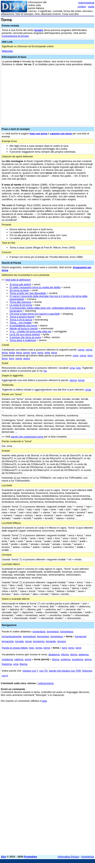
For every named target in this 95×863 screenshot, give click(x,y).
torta (47, 352)
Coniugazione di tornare (15, 35)
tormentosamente (12, 636)
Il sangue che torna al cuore (25, 337)
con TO (43, 670)
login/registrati (86, 2)
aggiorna (84, 654)
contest (82, 6)
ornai (88, 389)
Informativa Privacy (68, 856)
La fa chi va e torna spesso (25, 334)
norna (89, 349)
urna (15, 664)
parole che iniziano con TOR (65, 670)
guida (91, 6)
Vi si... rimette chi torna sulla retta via (30, 331)
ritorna (55, 659)
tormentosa (66, 631)
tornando (51, 641)
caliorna (18, 659)
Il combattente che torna (23, 325)
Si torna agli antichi (20, 284)
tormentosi (43, 636)
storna (73, 380)
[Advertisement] (47, 804)
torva (54, 352)
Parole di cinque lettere (15, 647)
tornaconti (80, 636)
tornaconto (8, 641)
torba (12, 352)
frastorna (7, 664)
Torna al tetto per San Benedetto (28, 293)
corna (81, 349)
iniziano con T (30, 670)
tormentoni (53, 631)
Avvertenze (87, 856)
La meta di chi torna (21, 304)
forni (90, 355)
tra (45, 370)
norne (18, 358)
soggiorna (7, 659)
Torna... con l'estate (20, 322)
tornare (38, 30)
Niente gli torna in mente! (24, 328)
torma (26, 352)
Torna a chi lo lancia (21, 319)
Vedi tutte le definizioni (17, 279)
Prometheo (30, 856)
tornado (19, 641)
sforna (73, 654)
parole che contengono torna (27, 436)
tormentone (39, 631)
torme (46, 647)
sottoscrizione (46, 683)
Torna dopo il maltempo (23, 340)
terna (5, 352)
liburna (23, 664)
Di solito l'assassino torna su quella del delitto (35, 287)
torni (33, 352)
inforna (65, 654)
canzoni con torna (61, 133)
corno (83, 355)
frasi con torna (38, 133)
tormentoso (56, 636)
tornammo (39, 641)
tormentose (29, 636)
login (44, 700)
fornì (11, 358)
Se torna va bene (19, 290)
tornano (61, 641)
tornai (81, 380)
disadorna (53, 654)
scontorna (77, 659)
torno (40, 352)
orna (72, 367)
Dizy (3, 856)
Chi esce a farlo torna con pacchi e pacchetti (35, 313)
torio (31, 647)
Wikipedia (7, 51)
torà (78, 367)
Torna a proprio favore (22, 316)
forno (5, 358)
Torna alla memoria (20, 302)
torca (19, 352)
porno (26, 358)
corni (75, 355)
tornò (78, 647)
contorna (66, 659)
